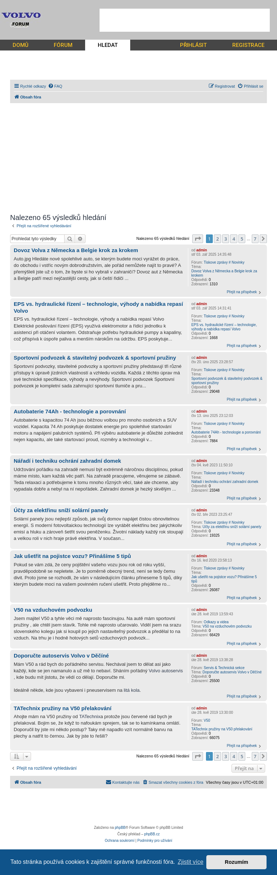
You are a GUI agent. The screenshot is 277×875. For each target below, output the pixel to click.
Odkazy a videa (216, 622)
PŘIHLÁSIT (193, 45)
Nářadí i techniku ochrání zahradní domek (224, 482)
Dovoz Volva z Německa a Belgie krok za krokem (224, 273)
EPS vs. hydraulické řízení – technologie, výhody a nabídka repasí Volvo (224, 327)
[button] (197, 238)
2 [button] (217, 239)
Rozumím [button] (236, 862)
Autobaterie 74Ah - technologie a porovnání (226, 432)
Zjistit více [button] (190, 862)
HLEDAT (108, 45)
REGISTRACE (248, 45)
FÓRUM (63, 45)
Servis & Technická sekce (224, 668)
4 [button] (233, 239)
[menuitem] (55, 86)
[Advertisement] (184, 20)
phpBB (120, 828)
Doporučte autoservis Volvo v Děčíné (232, 672)
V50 (207, 720)
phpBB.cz (152, 834)
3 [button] (225, 239)
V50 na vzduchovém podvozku (227, 626)
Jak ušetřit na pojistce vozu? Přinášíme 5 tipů (224, 579)
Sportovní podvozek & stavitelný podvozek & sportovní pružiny (226, 381)
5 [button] (242, 239)
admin (201, 250)
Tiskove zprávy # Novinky (224, 262)
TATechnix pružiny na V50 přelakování (221, 729)
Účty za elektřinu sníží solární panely (232, 527)
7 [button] (255, 239)
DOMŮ (20, 45)
